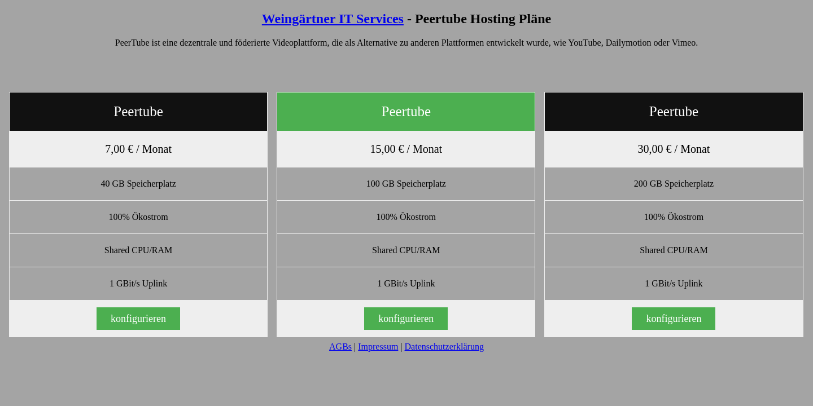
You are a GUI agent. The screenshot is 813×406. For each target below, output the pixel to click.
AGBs (340, 346)
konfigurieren (138, 318)
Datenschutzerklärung (444, 346)
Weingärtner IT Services (333, 18)
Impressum (378, 346)
